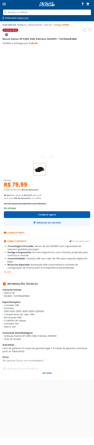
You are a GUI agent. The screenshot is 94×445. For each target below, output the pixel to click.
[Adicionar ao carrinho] (47, 222)
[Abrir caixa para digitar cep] (15, 18)
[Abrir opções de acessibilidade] (82, 4)
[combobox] (47, 12)
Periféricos (22, 25)
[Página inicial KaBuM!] (47, 4)
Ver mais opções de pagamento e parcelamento (25, 203)
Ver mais (7, 272)
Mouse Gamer (36, 25)
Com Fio (48, 25)
